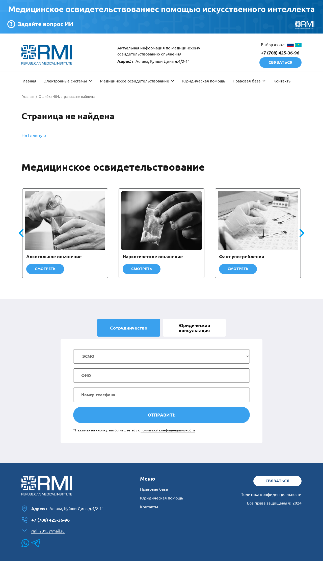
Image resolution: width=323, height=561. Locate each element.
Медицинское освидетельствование (137, 81)
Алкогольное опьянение (54, 256)
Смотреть (45, 269)
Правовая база (249, 81)
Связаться (280, 62)
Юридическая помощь (203, 81)
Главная (28, 81)
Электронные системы (68, 81)
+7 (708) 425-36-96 (280, 52)
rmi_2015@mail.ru (43, 531)
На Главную (33, 135)
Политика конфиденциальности (271, 494)
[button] (302, 233)
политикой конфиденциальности (168, 430)
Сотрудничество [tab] (128, 327)
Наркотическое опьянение (153, 256)
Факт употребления (241, 256)
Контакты (282, 81)
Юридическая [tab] (194, 328)
